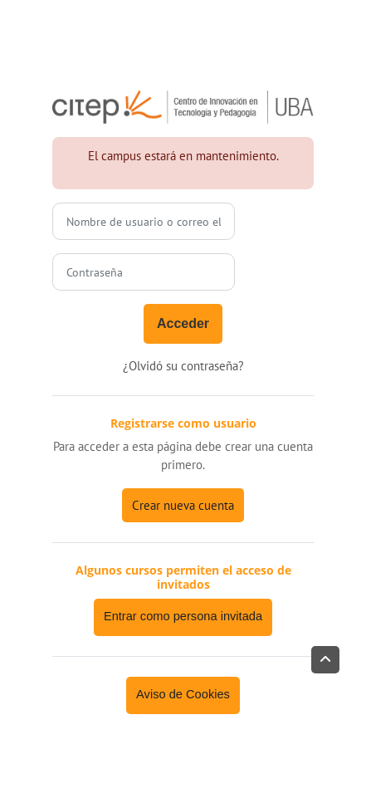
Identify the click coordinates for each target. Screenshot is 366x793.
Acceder (183, 323)
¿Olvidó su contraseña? (183, 366)
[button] (325, 659)
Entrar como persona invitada (183, 616)
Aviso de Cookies (183, 694)
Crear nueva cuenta (183, 505)
